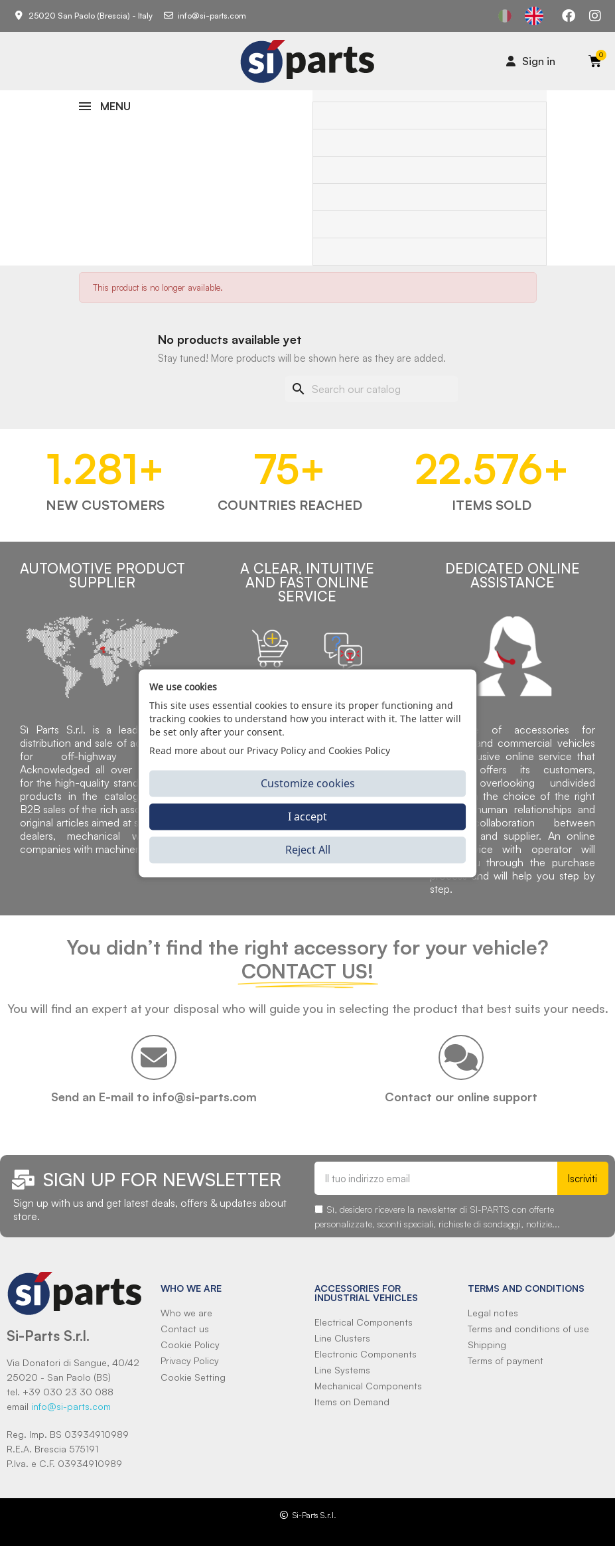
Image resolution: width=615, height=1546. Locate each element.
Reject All (307, 849)
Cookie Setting (193, 1377)
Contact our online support (461, 1096)
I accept (307, 816)
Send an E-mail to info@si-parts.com (154, 1096)
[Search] (371, 389)
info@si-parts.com (71, 1406)
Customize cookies (308, 783)
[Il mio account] (531, 61)
